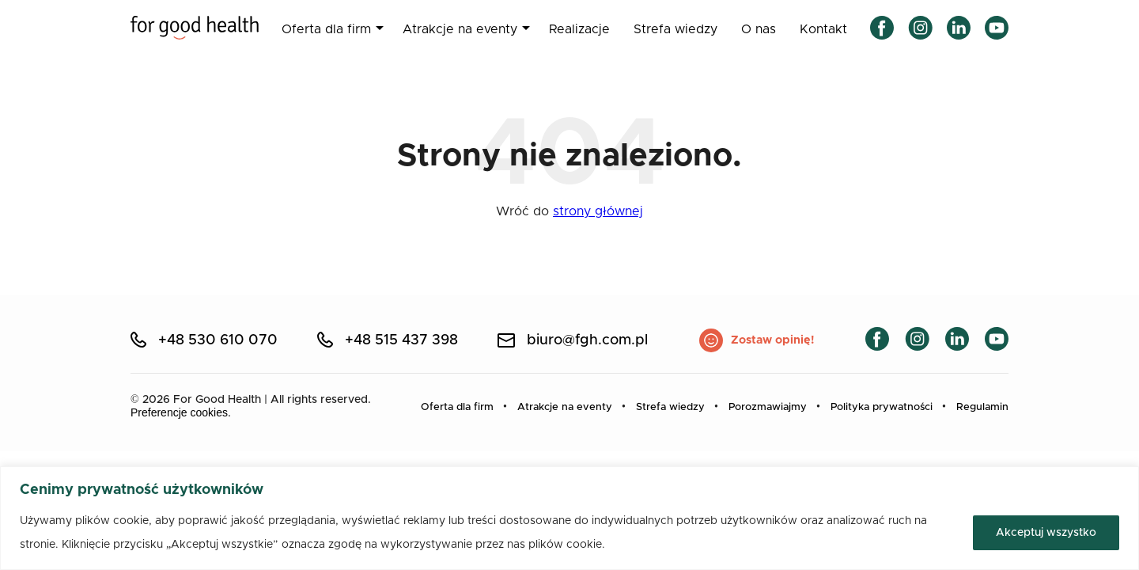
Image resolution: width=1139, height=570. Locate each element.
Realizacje (579, 29)
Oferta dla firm (326, 29)
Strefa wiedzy (675, 29)
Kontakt (823, 29)
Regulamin (982, 407)
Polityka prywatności (882, 407)
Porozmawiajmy (767, 407)
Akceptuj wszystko (1046, 532)
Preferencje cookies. (181, 412)
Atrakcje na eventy (460, 29)
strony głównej (598, 211)
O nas (758, 29)
